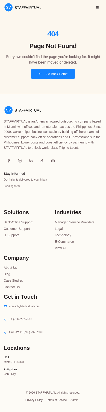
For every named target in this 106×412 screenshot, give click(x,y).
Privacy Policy (34, 400)
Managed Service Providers (74, 222)
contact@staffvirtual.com (24, 306)
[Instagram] (20, 161)
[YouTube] (53, 161)
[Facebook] (9, 161)
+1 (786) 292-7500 (20, 319)
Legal (59, 229)
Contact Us (12, 287)
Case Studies (13, 280)
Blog (7, 274)
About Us (10, 267)
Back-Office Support (18, 222)
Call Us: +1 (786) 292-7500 (25, 332)
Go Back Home (53, 74)
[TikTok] (42, 161)
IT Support (11, 235)
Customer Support (17, 229)
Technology (63, 235)
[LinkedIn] (31, 161)
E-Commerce (64, 241)
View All (60, 248)
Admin (74, 400)
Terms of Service (56, 400)
